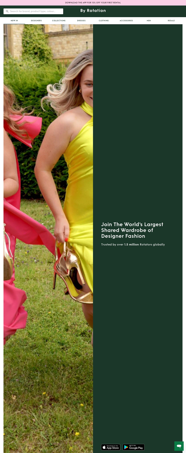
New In (14, 21)
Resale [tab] (171, 21)
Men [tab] (149, 21)
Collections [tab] (59, 21)
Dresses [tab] (81, 21)
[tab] (14, 20)
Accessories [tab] (126, 21)
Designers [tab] (36, 21)
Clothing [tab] (104, 21)
